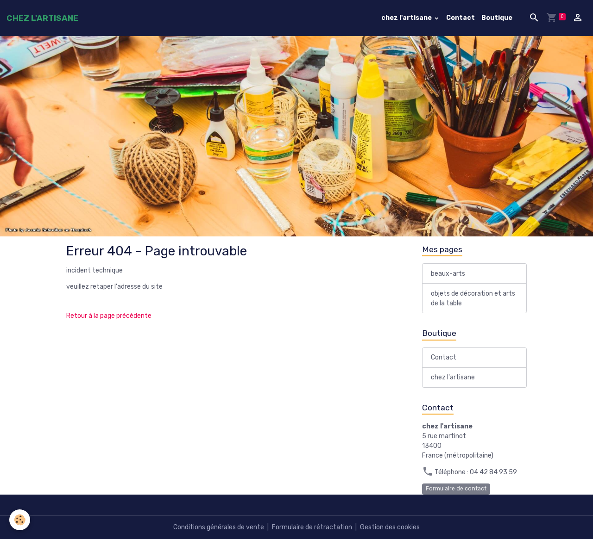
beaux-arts (448, 274)
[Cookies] (19, 519)
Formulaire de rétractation (312, 527)
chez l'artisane (407, 18)
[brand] (42, 18)
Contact (460, 18)
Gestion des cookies (390, 527)
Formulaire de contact (456, 488)
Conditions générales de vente (218, 527)
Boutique (496, 18)
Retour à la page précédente (108, 316)
